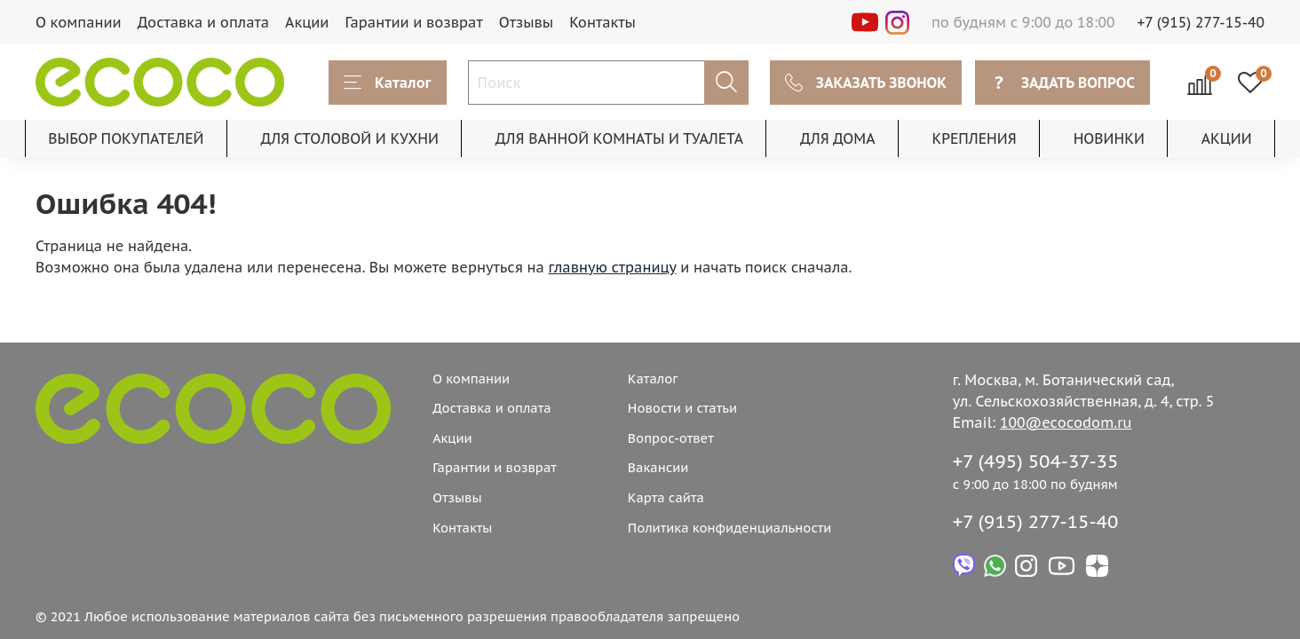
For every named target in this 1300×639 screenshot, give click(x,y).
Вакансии (658, 467)
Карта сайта (666, 497)
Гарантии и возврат (413, 22)
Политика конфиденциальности (730, 527)
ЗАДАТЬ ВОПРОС (1062, 82)
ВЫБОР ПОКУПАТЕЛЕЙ (125, 138)
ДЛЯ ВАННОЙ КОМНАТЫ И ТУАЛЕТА (619, 138)
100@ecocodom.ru (1065, 422)
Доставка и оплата (203, 22)
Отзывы (526, 22)
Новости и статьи (682, 407)
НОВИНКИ (1109, 138)
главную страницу (613, 267)
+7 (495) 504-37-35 (1036, 461)
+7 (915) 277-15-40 (1201, 22)
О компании (79, 22)
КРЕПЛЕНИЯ (973, 138)
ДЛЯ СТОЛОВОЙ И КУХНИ (349, 138)
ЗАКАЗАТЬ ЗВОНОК (866, 82)
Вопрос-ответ (671, 438)
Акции (307, 22)
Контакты (602, 22)
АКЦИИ (1226, 138)
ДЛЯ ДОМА (837, 138)
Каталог (388, 82)
